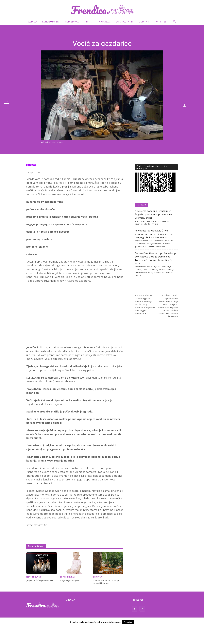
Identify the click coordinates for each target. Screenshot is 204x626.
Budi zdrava (73, 21)
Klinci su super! (51, 21)
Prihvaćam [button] (128, 622)
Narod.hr (141, 204)
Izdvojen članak (33, 577)
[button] (174, 22)
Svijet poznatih (125, 21)
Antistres (161, 21)
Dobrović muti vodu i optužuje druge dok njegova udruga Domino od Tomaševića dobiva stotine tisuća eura (155, 258)
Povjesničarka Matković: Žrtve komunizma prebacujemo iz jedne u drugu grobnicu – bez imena (155, 234)
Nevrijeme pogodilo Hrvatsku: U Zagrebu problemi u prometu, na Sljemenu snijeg (153, 214)
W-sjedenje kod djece (69, 580)
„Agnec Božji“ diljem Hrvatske (39, 580)
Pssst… (90, 21)
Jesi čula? (33, 21)
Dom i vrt (145, 21)
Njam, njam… (105, 21)
